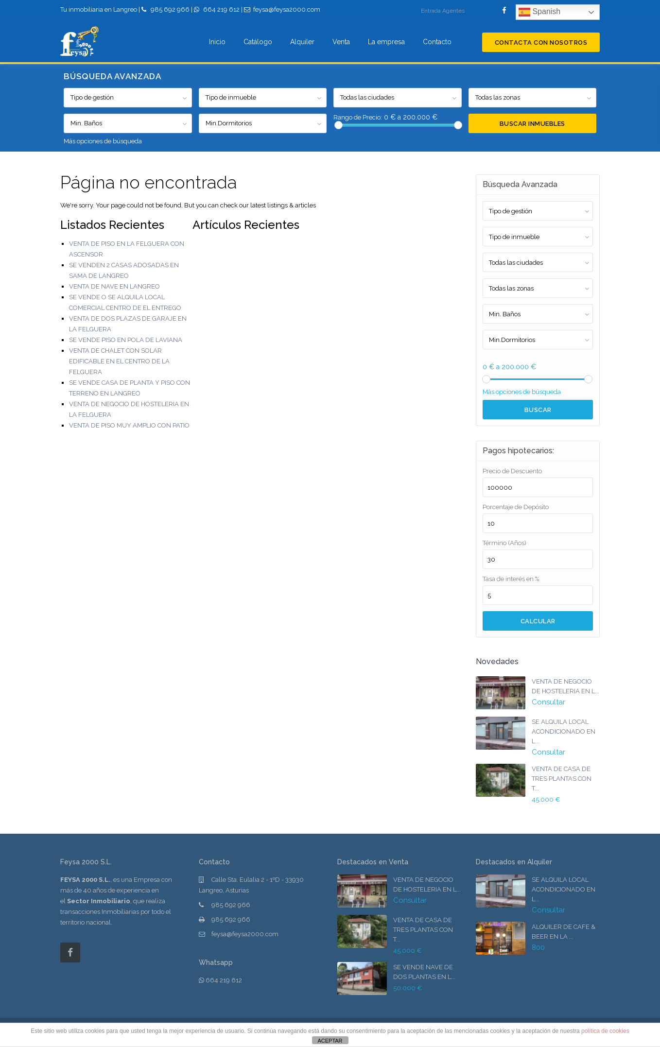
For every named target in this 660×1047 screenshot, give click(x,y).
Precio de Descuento (512, 471)
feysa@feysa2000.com (244, 934)
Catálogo (257, 42)
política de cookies (605, 1031)
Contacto (437, 42)
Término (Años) (504, 543)
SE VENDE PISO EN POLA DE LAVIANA (125, 339)
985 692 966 (170, 9)
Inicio (217, 42)
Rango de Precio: (357, 117)
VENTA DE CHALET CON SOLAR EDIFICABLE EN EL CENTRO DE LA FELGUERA (119, 361)
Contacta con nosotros (541, 42)
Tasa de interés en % (511, 579)
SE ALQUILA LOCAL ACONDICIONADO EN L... (563, 731)
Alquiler (302, 42)
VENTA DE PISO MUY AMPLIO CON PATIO (129, 425)
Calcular (538, 621)
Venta (341, 42)
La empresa (386, 42)
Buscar (538, 409)
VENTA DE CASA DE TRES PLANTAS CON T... (561, 778)
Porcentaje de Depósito (516, 507)
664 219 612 (221, 9)
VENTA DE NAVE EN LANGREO (114, 286)
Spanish (539, 12)
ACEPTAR (329, 1041)
